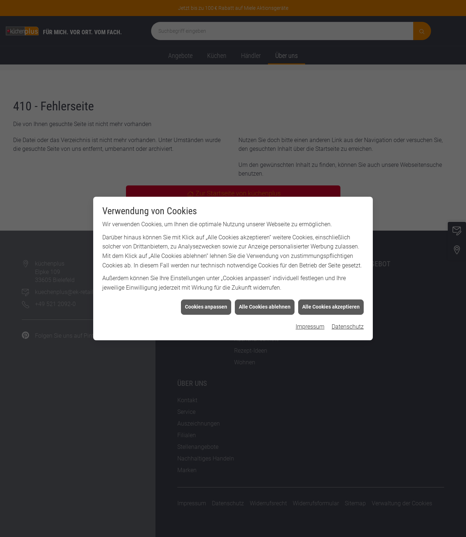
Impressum (310, 321)
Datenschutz (348, 321)
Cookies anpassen (206, 302)
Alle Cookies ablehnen (265, 302)
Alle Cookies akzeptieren (331, 302)
